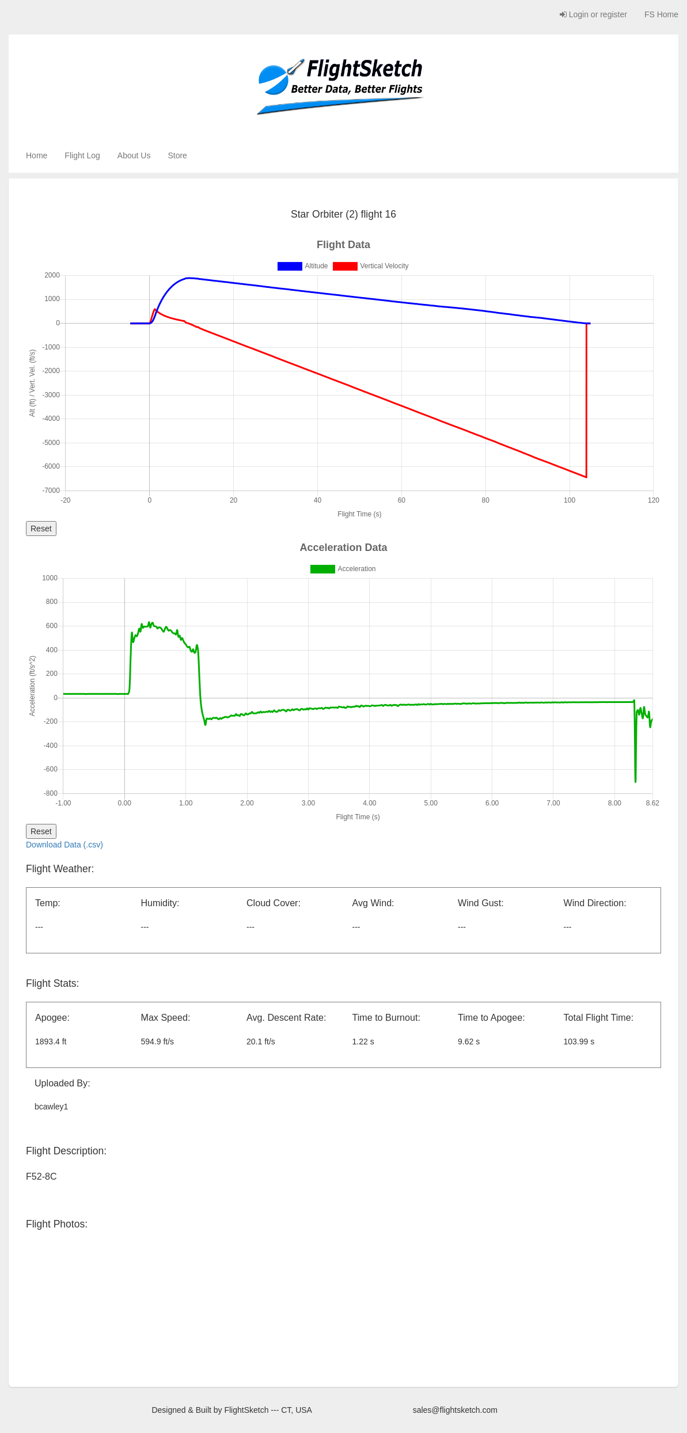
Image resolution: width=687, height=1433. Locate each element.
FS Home (661, 14)
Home (36, 155)
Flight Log (82, 155)
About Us (134, 155)
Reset (41, 528)
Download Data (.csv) (64, 844)
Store (177, 155)
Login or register (593, 14)
